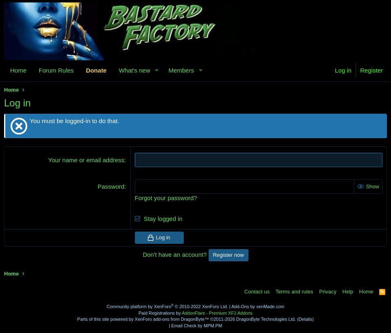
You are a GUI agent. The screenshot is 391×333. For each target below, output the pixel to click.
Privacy (327, 292)
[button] (157, 70)
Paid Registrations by (195, 313)
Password (111, 186)
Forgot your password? (166, 197)
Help (348, 292)
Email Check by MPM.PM (196, 325)
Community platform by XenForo (167, 306)
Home (18, 70)
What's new (134, 70)
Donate (96, 70)
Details (305, 319)
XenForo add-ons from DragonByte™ (172, 319)
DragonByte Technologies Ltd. (266, 319)
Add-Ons (240, 306)
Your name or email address (86, 160)
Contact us (257, 292)
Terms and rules (294, 292)
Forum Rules (56, 70)
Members (181, 70)
